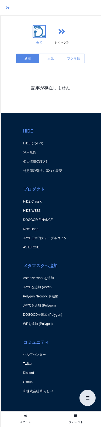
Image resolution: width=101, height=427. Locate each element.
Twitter (28, 364)
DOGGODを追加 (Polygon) (42, 315)
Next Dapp (31, 229)
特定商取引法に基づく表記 (42, 171)
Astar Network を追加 (38, 278)
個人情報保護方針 (36, 162)
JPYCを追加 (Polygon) (39, 305)
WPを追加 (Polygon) (38, 324)
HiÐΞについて (33, 143)
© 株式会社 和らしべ (38, 391)
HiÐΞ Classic (32, 201)
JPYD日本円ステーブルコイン (45, 238)
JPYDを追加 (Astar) (37, 287)
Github (28, 382)
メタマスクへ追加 (40, 265)
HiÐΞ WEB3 (32, 211)
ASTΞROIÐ (31, 247)
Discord (28, 373)
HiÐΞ (28, 131)
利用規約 (29, 152)
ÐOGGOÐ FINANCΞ (38, 220)
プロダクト (34, 189)
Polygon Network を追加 (40, 296)
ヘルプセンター (34, 354)
